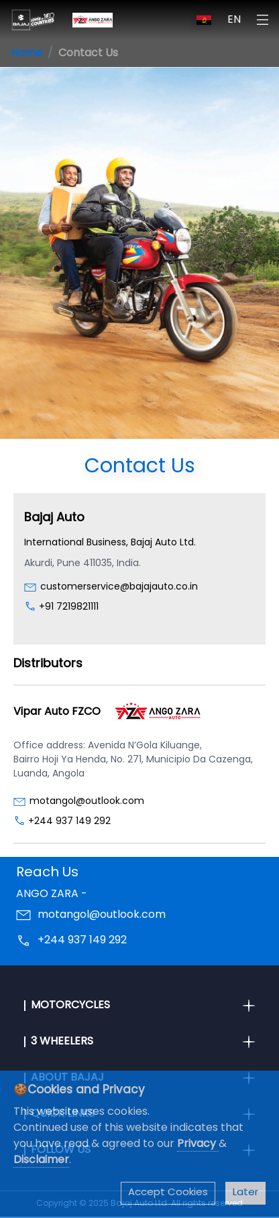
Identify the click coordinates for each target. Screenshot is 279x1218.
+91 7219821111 (69, 607)
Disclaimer (41, 1160)
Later (245, 1193)
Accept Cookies (168, 1193)
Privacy (198, 1144)
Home (26, 53)
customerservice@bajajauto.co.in (119, 587)
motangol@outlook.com (87, 802)
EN (234, 20)
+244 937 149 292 (69, 822)
